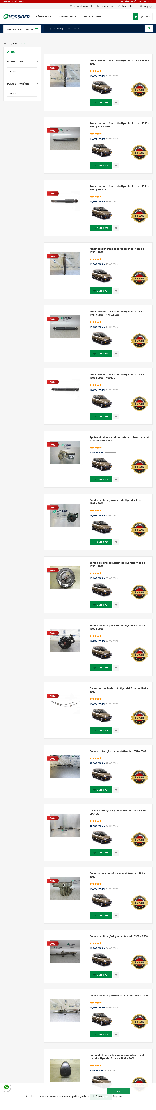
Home (4, 43)
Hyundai (13, 43)
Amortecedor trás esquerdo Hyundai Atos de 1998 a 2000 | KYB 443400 (117, 313)
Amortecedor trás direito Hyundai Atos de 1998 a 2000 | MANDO (119, 187)
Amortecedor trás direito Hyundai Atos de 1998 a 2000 (119, 62)
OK (118, 1091)
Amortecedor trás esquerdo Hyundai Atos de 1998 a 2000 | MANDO (117, 376)
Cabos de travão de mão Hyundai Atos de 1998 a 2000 (119, 690)
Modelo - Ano (16, 61)
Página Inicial (44, 16)
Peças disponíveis (18, 83)
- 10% (51, 67)
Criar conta (127, 6)
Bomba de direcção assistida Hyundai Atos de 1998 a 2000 (117, 501)
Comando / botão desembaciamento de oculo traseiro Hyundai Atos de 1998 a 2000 (117, 1056)
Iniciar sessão (107, 6)
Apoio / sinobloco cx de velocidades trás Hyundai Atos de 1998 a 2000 (119, 438)
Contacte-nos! (92, 16)
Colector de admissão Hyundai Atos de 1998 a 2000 (117, 875)
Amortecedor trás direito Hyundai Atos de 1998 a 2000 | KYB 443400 (119, 125)
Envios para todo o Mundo (14, 1)
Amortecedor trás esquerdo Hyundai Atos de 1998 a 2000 (117, 250)
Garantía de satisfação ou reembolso (136, 1)
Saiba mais (118, 1096)
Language (148, 6)
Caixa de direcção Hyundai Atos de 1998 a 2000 (118, 751)
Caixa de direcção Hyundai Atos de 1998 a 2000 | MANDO (119, 812)
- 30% (51, 507)
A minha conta (68, 16)
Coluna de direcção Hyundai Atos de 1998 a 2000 (119, 936)
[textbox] (94, 28)
